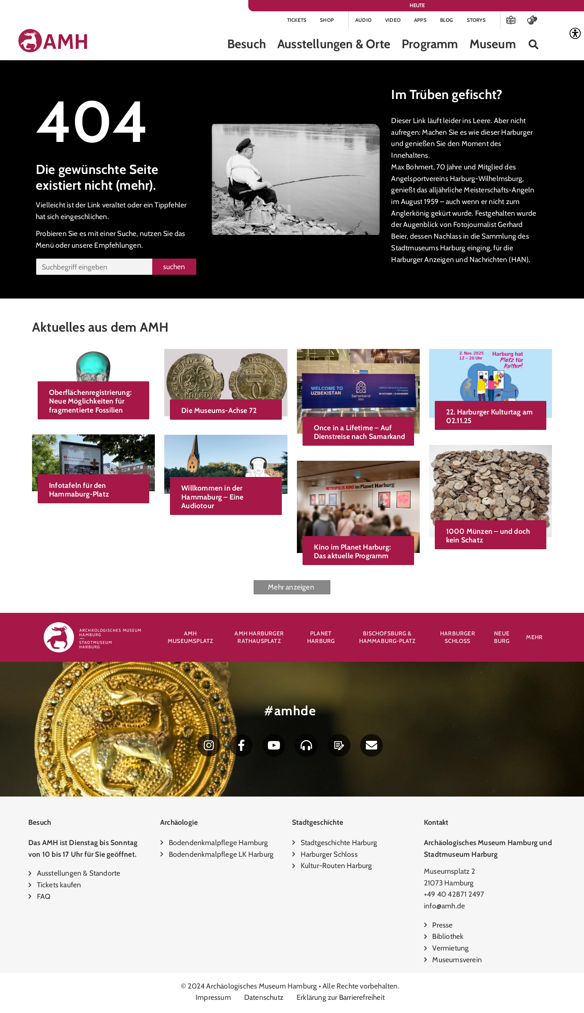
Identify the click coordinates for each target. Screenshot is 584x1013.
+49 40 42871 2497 (454, 896)
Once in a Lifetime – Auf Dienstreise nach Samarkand (359, 433)
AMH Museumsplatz (190, 638)
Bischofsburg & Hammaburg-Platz (387, 638)
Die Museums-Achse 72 (219, 411)
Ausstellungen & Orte (333, 45)
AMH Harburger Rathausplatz (259, 638)
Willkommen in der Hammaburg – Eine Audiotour (212, 498)
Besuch (246, 45)
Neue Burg (502, 638)
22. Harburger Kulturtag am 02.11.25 (489, 417)
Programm (430, 45)
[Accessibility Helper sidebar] (575, 33)
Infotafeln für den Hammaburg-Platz (79, 491)
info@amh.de (444, 908)
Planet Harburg (321, 638)
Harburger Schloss (457, 638)
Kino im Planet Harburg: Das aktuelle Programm (352, 552)
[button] (533, 46)
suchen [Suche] (174, 267)
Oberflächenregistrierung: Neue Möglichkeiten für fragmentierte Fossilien (90, 402)
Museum (492, 45)
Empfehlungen (117, 246)
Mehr (534, 638)
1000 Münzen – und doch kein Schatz (488, 536)
